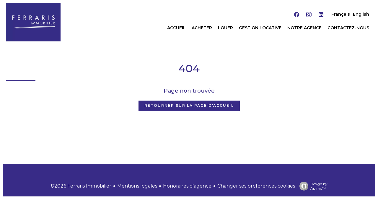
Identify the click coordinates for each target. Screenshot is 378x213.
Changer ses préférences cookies (256, 186)
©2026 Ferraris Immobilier (80, 186)
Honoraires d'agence (187, 186)
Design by (312, 186)
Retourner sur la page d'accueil (189, 105)
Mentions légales (137, 186)
